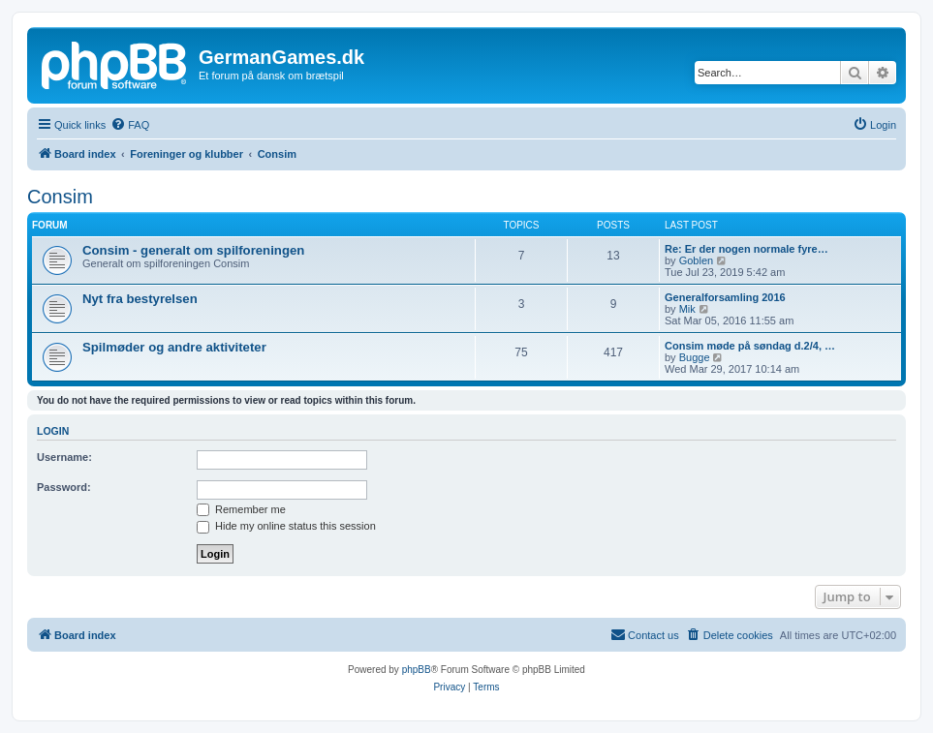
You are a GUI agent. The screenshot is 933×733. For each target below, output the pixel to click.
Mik (687, 309)
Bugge (694, 357)
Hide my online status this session (286, 526)
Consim (60, 196)
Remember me (241, 509)
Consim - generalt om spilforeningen (193, 250)
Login (53, 431)
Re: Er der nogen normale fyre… (746, 249)
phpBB (416, 669)
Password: (64, 487)
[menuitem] (129, 125)
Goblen (696, 260)
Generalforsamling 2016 (725, 297)
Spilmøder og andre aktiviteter (174, 347)
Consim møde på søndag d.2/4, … (750, 345)
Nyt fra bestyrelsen (140, 298)
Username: (64, 457)
